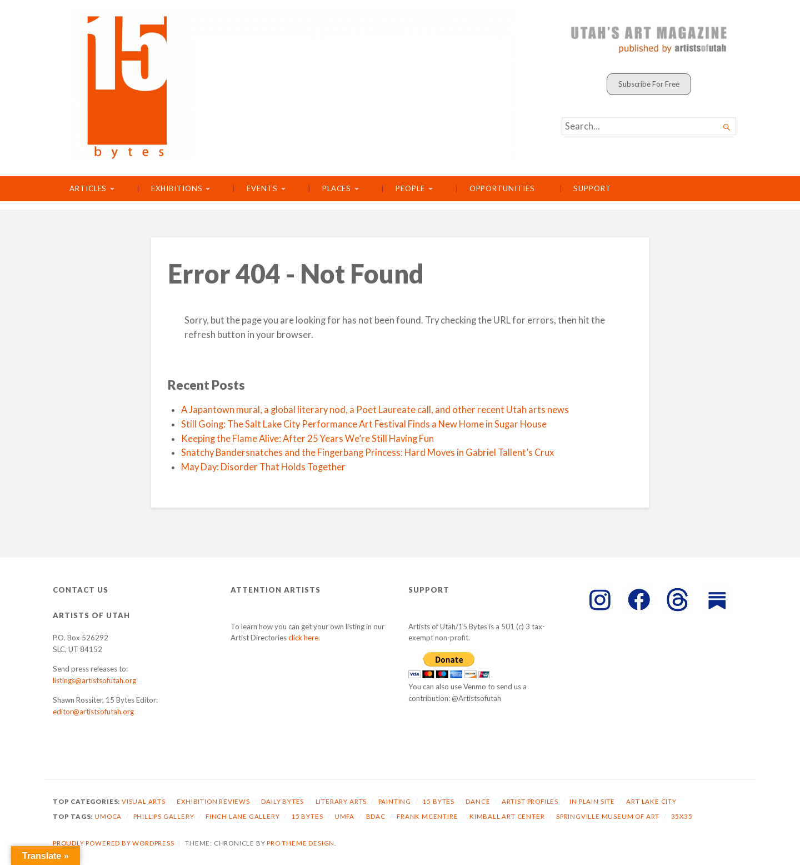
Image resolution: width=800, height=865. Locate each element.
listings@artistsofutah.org (94, 680)
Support (592, 188)
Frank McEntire (427, 816)
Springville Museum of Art (607, 816)
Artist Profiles (530, 801)
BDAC (376, 816)
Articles (88, 188)
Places (337, 188)
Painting (394, 801)
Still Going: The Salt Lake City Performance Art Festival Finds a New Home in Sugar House (364, 424)
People (410, 188)
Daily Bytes (282, 801)
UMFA (344, 816)
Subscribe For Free (648, 83)
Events (262, 188)
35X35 (682, 816)
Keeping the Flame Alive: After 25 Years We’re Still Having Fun (307, 438)
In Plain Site (592, 801)
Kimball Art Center (507, 816)
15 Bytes (438, 801)
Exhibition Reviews (213, 801)
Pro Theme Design (300, 843)
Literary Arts (341, 801)
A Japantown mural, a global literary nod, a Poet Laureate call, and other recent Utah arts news (375, 409)
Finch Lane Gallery (243, 816)
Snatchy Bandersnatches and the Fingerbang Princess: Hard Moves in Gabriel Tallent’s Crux (367, 452)
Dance (478, 801)
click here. (304, 637)
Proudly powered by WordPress (113, 843)
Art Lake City (651, 801)
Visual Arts (144, 801)
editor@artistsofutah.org (93, 711)
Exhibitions (176, 188)
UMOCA (108, 816)
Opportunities (502, 188)
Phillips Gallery (163, 816)
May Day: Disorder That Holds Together (263, 467)
